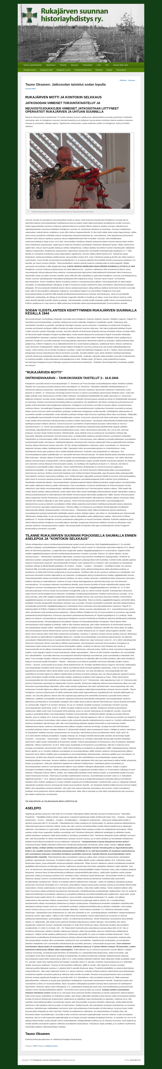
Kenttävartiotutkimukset (83, 70)
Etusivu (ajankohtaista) (33, 65)
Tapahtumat (50, 65)
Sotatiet (109, 70)
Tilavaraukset (121, 70)
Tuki (107, 65)
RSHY (34, 89)
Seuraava (132, 80)
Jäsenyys (74, 65)
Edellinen (122, 80)
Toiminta (63, 65)
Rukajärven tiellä (46, 70)
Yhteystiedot (87, 65)
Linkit (99, 65)
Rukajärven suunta (63, 70)
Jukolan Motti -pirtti (120, 65)
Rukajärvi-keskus (30, 70)
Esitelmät (99, 70)
